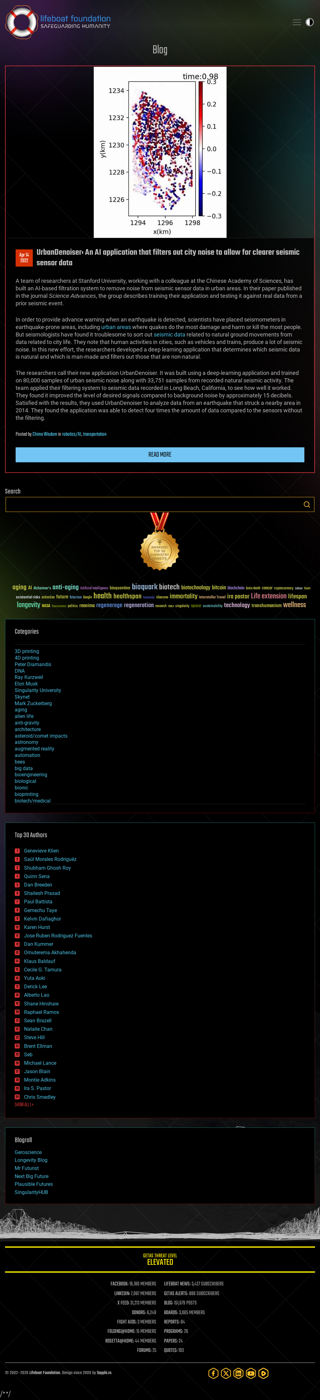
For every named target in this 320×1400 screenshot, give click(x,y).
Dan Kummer (38, 944)
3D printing (27, 651)
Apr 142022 (24, 258)
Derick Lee (35, 987)
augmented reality (34, 749)
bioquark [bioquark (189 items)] (145, 587)
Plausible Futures (34, 1184)
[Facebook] (213, 1373)
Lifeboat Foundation (44, 1373)
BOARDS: (171, 1313)
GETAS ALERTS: (176, 1294)
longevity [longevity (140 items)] (28, 605)
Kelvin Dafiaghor (42, 919)
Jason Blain (37, 1071)
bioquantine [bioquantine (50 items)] (120, 588)
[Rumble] (263, 1373)
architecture (28, 729)
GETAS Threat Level (160, 1260)
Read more (160, 454)
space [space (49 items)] (196, 605)
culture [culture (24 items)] (298, 588)
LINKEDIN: (122, 1294)
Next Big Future (31, 1176)
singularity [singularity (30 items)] (182, 606)
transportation (95, 434)
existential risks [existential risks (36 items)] (28, 597)
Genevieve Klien (41, 851)
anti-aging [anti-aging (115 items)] (65, 588)
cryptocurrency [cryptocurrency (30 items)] (283, 589)
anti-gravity (27, 723)
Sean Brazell (38, 1021)
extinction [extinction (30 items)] (48, 598)
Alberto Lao (36, 995)
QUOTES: (171, 1351)
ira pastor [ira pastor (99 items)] (238, 596)
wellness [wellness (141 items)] (294, 605)
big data (24, 768)
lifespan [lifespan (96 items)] (297, 596)
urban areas (116, 327)
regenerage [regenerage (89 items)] (109, 605)
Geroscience (28, 1152)
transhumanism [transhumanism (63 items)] (267, 606)
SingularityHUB (31, 1192)
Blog (160, 50)
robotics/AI (71, 434)
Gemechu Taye (40, 910)
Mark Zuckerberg (33, 703)
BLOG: (168, 1303)
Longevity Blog (31, 1160)
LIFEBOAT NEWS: (177, 1284)
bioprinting (26, 794)
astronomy (26, 742)
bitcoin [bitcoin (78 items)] (219, 588)
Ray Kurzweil (29, 677)
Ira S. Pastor (37, 1088)
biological (25, 781)
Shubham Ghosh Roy (47, 868)
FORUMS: (144, 1351)
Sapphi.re (104, 1373)
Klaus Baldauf (39, 961)
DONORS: (139, 1313)
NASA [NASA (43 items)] (46, 606)
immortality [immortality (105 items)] (184, 596)
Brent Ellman (38, 1046)
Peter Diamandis (33, 664)
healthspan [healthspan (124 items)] (127, 597)
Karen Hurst (37, 927)
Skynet (22, 697)
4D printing (27, 658)
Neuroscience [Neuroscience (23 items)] (59, 606)
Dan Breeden (38, 885)
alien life (24, 716)
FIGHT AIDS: (127, 1322)
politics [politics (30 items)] (73, 606)
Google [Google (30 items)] (87, 598)
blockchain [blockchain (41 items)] (236, 588)
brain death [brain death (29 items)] (253, 589)
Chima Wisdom (44, 434)
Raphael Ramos (41, 1012)
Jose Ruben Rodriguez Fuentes (58, 936)
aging (21, 710)
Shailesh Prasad (42, 893)
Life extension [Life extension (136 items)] (269, 596)
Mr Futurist (27, 1168)
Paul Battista (38, 902)
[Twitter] (226, 1373)
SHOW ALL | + (24, 1105)
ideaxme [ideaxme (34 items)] (162, 598)
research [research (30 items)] (161, 606)
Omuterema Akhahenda (50, 952)
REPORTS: (172, 1322)
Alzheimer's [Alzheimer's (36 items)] (42, 588)
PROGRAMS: (173, 1332)
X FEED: (123, 1303)
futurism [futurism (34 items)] (76, 598)
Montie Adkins (40, 1080)
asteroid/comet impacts (41, 736)
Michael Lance (40, 1063)
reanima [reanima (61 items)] (87, 606)
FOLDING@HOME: (121, 1332)
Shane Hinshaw (41, 1004)
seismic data (169, 334)
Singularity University (38, 690)
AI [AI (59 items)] (30, 588)
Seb (28, 1055)
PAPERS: (171, 1341)
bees (20, 762)
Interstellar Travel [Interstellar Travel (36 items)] (212, 597)
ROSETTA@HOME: (119, 1341)
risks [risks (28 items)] (171, 606)
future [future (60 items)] (62, 597)
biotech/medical (33, 801)
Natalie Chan (38, 1029)
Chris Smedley (40, 1097)
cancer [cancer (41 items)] (267, 588)
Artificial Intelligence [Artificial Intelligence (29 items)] (94, 589)
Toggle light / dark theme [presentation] (310, 22)
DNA (20, 671)
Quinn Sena (37, 876)
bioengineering (31, 775)
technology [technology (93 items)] (237, 605)
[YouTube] (251, 1373)
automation (27, 755)
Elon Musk (26, 684)
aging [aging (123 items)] (19, 588)
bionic (21, 788)
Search (306, 504)
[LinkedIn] (238, 1373)
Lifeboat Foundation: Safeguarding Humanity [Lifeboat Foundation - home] (144, 22)
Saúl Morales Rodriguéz (50, 859)
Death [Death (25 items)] (307, 588)
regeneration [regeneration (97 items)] (139, 605)
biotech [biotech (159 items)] (169, 587)
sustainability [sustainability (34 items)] (212, 606)
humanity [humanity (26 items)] (149, 598)
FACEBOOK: (119, 1284)
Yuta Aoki (34, 978)
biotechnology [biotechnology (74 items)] (195, 588)
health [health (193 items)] (102, 596)
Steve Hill (34, 1037)
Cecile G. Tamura (43, 970)
